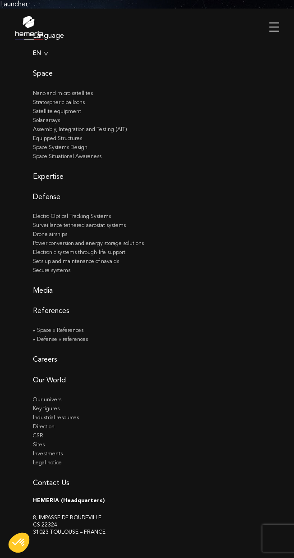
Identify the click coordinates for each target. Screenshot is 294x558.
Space (43, 73)
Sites (39, 444)
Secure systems (51, 270)
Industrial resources (56, 417)
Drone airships (50, 234)
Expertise (48, 176)
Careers (45, 359)
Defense (46, 196)
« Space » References (58, 330)
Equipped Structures (57, 138)
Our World (49, 380)
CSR (38, 435)
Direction (44, 426)
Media (43, 290)
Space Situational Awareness (67, 156)
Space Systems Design (60, 147)
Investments (48, 453)
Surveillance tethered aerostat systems (79, 225)
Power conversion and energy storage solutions (88, 243)
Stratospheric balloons (59, 102)
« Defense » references (60, 339)
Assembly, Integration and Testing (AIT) (80, 129)
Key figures (46, 408)
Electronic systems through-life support (79, 252)
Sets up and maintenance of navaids (76, 261)
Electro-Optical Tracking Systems (72, 216)
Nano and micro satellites (63, 93)
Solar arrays (46, 120)
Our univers (47, 399)
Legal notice (47, 462)
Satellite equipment (57, 111)
